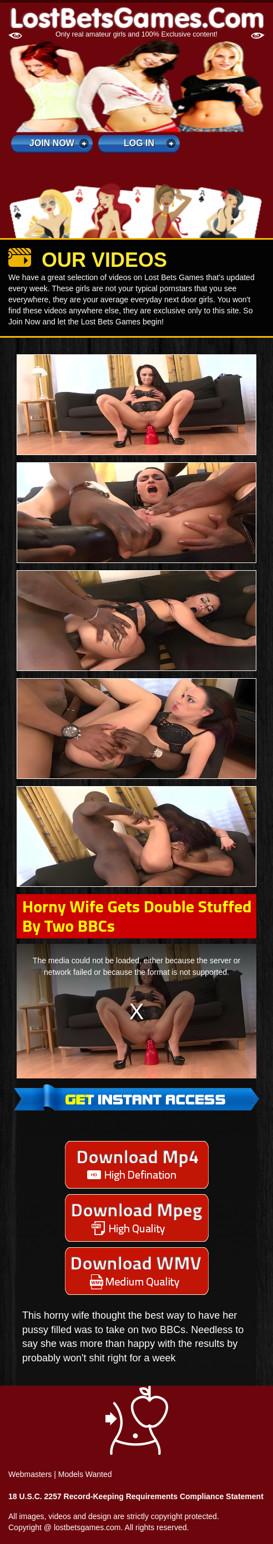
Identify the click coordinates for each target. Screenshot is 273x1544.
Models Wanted (85, 1474)
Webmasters (30, 1474)
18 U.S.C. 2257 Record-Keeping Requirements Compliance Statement (136, 1496)
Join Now (51, 143)
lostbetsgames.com (87, 1527)
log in (139, 143)
